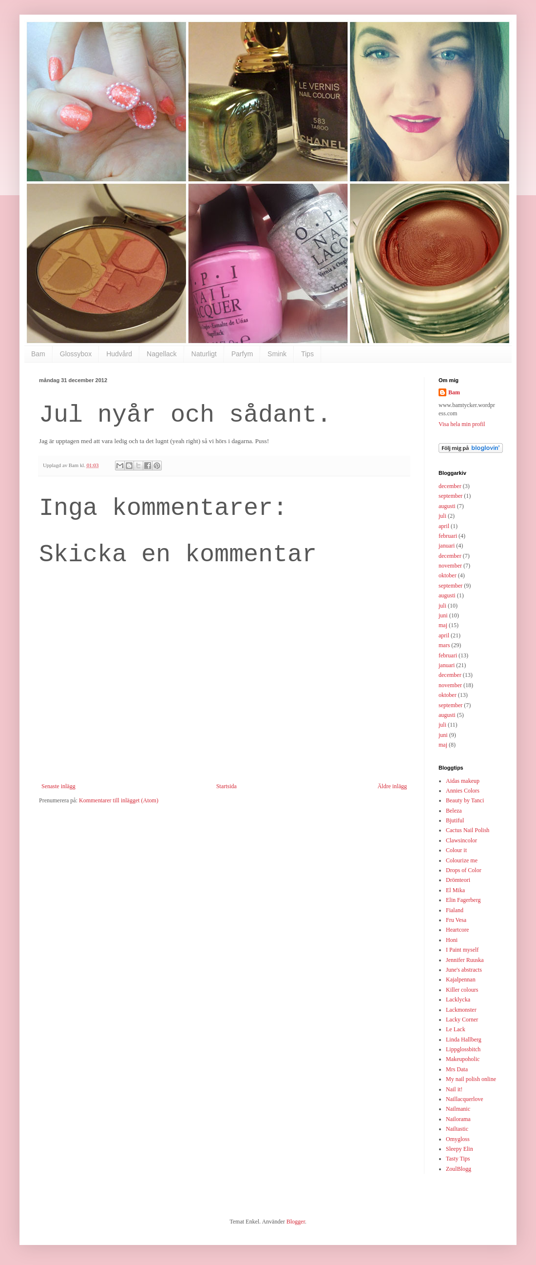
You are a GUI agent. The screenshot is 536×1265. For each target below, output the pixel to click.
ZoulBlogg (458, 1168)
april (444, 526)
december (450, 486)
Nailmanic (458, 1108)
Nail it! (454, 1089)
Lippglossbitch (463, 1049)
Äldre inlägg (392, 786)
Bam (38, 354)
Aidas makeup (462, 780)
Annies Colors (462, 790)
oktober (448, 575)
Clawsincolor (461, 840)
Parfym (242, 354)
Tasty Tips (458, 1158)
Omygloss (458, 1139)
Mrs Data (457, 1069)
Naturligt (204, 354)
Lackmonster (461, 1009)
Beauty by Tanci (465, 800)
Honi (452, 940)
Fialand (454, 910)
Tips (307, 354)
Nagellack (161, 354)
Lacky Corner (462, 1019)
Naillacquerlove (464, 1099)
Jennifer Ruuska (465, 960)
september (450, 495)
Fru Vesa (456, 920)
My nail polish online (471, 1079)
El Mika (455, 890)
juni (443, 615)
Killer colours (462, 989)
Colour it (456, 850)
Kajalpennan (461, 979)
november (450, 565)
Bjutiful (455, 820)
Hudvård (119, 354)
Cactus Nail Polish (467, 830)
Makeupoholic (462, 1059)
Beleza (454, 810)
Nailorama (458, 1119)
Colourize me (462, 860)
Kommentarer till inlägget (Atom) (118, 800)
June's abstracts (464, 969)
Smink (277, 354)
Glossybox (76, 354)
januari (447, 545)
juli (442, 515)
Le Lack (455, 1029)
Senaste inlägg (58, 786)
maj (443, 625)
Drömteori (458, 880)
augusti (447, 506)
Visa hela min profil (462, 424)
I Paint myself (462, 949)
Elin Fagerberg (463, 900)
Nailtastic (457, 1128)
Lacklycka (458, 999)
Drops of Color (463, 870)
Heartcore (457, 929)
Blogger (296, 1221)
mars (444, 645)
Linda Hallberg (463, 1039)
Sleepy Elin (459, 1148)
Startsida (226, 786)
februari (448, 535)
